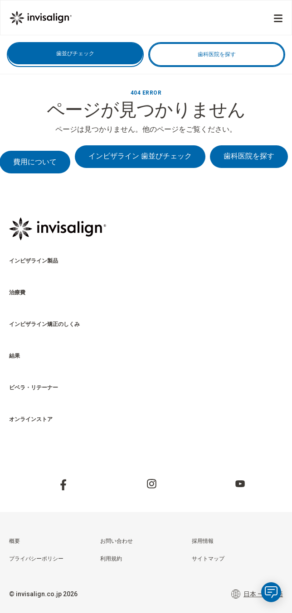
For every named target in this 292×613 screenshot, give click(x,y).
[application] (271, 592)
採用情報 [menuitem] (203, 541)
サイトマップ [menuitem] (208, 559)
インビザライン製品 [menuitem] (33, 261)
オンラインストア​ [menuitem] (31, 419)
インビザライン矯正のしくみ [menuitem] (44, 324)
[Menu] (278, 18)
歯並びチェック (75, 53)
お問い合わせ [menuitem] (116, 541)
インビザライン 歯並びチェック (140, 156)
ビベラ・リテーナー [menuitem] (33, 387)
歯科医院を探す (217, 54)
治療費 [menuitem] (17, 292)
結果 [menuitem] (14, 356)
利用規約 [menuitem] (111, 559)
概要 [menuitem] (14, 541)
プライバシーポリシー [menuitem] (36, 559)
